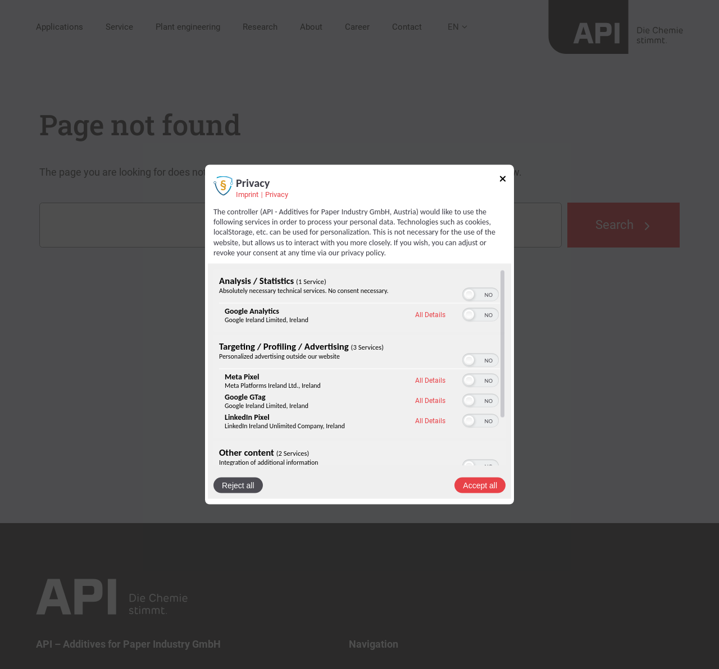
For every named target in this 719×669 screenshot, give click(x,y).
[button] (469, 294)
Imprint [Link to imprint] (247, 194)
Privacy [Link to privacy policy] (276, 194)
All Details (430, 315)
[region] (359, 367)
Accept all (480, 484)
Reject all (238, 484)
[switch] (480, 294)
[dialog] (359, 335)
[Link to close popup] (503, 180)
